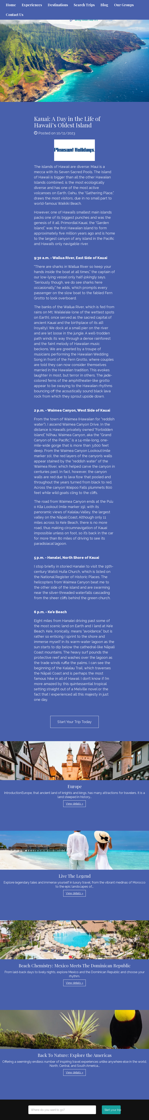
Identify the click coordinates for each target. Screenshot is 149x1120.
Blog (104, 5)
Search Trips (84, 5)
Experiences (32, 5)
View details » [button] (74, 803)
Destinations (58, 5)
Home (11, 5)
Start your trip (112, 1109)
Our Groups (124, 5)
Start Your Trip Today (74, 722)
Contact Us (14, 14)
